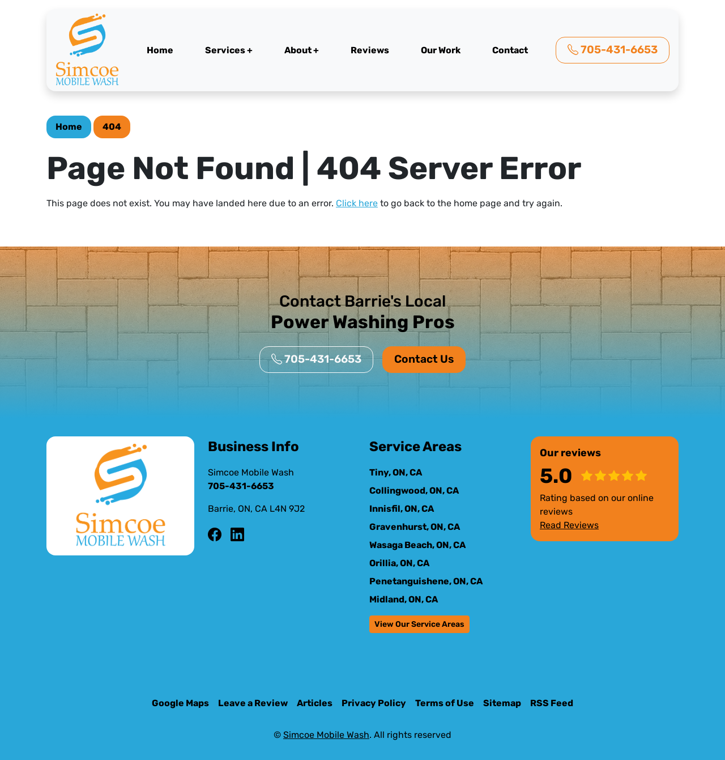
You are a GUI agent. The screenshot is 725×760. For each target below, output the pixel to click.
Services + (229, 50)
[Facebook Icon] (214, 535)
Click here (357, 203)
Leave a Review (253, 703)
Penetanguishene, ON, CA (426, 581)
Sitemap (502, 703)
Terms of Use (444, 703)
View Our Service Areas (419, 624)
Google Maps (180, 703)
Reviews (370, 50)
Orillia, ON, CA (399, 563)
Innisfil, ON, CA (401, 508)
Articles (314, 703)
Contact (510, 50)
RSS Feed (551, 703)
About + (301, 50)
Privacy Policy (374, 703)
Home (160, 50)
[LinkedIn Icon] (237, 535)
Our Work (440, 50)
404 (112, 126)
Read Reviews (569, 525)
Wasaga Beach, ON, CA (417, 545)
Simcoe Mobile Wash (326, 734)
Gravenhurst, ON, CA (414, 526)
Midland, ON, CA (403, 599)
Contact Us (424, 359)
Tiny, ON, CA (395, 472)
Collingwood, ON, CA (414, 490)
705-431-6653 (613, 49)
